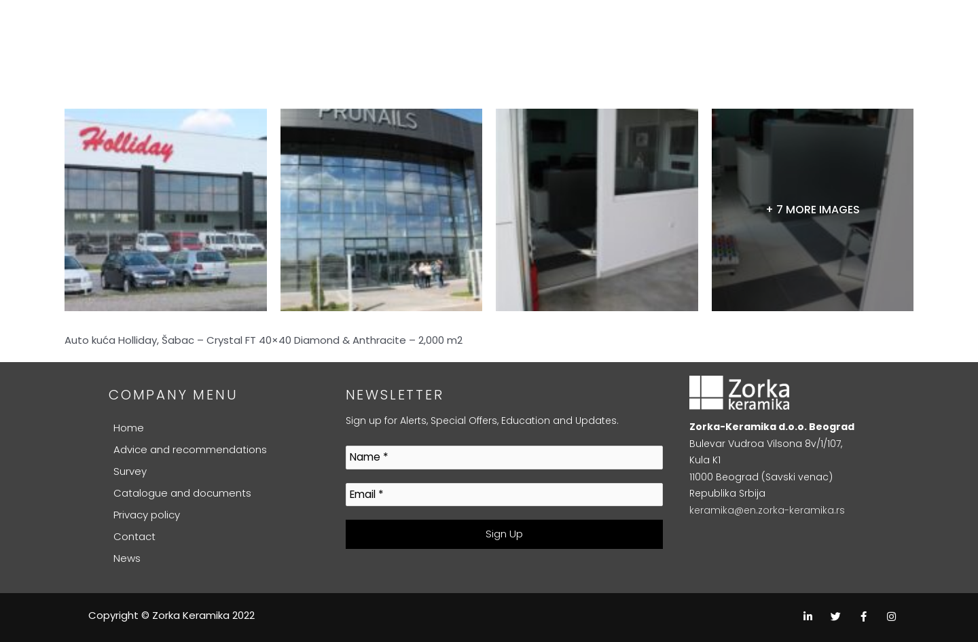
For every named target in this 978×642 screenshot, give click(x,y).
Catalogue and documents (182, 493)
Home (128, 428)
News (127, 558)
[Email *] (505, 495)
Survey (130, 471)
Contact (134, 536)
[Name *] (505, 457)
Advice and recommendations (190, 449)
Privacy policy (146, 514)
